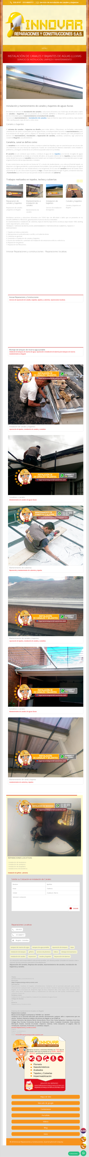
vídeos (56, 952)
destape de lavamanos (68, 952)
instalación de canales (37, 118)
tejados (57, 154)
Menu (44, 48)
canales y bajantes (45, 956)
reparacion (32, 956)
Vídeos (45, 1121)
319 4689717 (18, 935)
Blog (46, 1128)
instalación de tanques (18, 952)
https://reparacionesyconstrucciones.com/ (24, 982)
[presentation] (29, 915)
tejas (72, 947)
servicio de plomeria (43, 952)
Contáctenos (46, 1109)
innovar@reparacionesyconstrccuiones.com (29, 1035)
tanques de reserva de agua (20, 947)
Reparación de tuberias (62, 956)
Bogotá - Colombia (20, 940)
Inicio (46, 1134)
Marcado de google (45, 1103)
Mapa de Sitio (45, 1097)
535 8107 (17, 929)
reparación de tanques (59, 947)
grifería (31, 952)
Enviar (74, 908)
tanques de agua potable (40, 947)
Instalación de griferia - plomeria (18, 873)
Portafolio (46, 1115)
